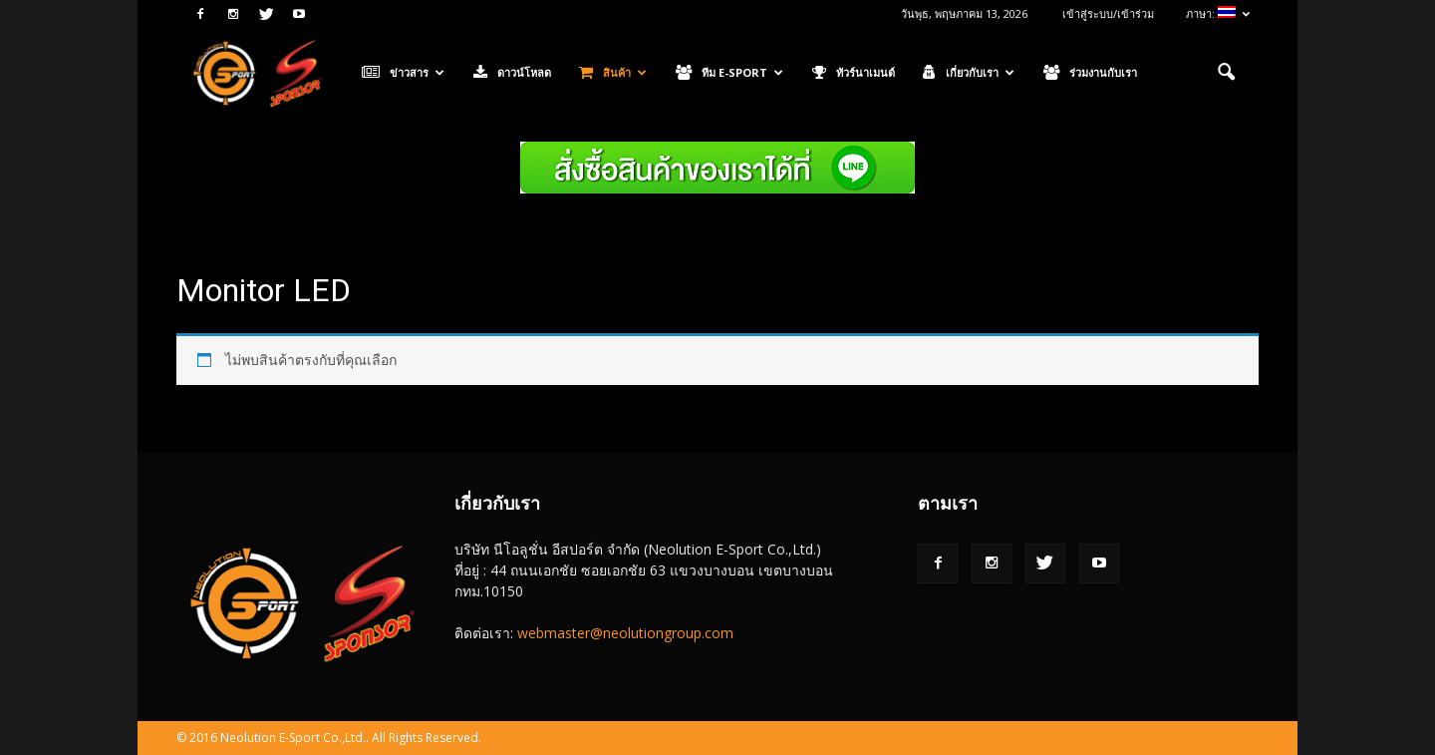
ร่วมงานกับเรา (1090, 73)
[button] (1226, 73)
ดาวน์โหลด (512, 73)
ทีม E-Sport (729, 73)
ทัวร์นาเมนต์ (853, 73)
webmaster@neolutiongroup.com (625, 632)
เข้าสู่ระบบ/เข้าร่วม (1108, 13)
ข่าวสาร (403, 73)
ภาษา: (1218, 13)
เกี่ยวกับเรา (968, 73)
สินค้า (613, 73)
